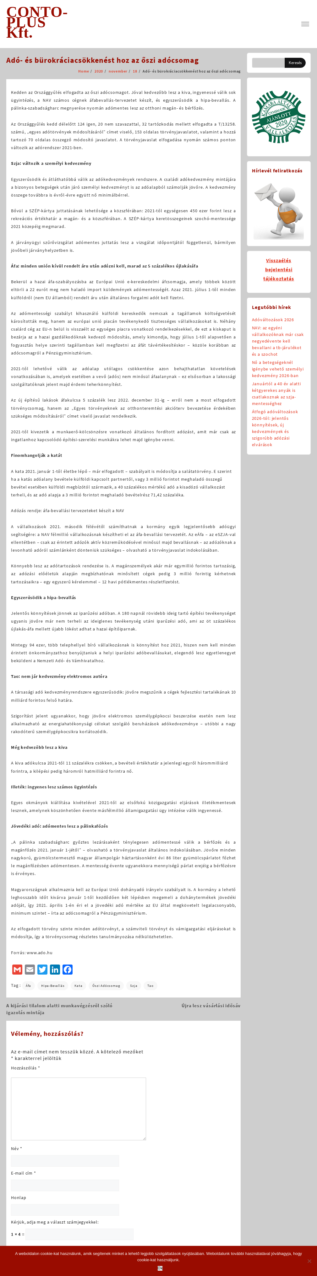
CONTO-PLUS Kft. (37, 22)
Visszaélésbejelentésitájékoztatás (278, 269)
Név (16, 1148)
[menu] (305, 24)
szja (133, 985)
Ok (160, 1268)
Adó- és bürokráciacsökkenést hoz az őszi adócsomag (102, 60)
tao (150, 985)
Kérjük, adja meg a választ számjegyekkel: (55, 1222)
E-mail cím (23, 1173)
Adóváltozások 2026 (273, 319)
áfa (28, 985)
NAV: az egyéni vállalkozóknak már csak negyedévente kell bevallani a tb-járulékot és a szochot (278, 341)
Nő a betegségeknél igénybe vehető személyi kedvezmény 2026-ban (278, 369)
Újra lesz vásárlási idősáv (211, 1005)
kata (78, 985)
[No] (309, 1261)
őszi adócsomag (106, 985)
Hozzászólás (25, 1068)
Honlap (18, 1197)
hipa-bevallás (52, 985)
